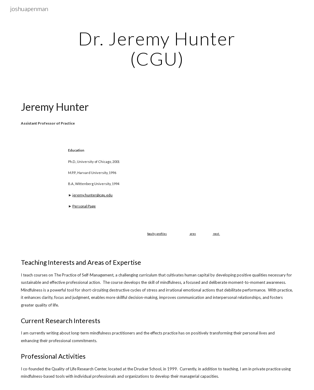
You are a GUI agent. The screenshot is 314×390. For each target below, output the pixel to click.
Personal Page (84, 206)
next (216, 233)
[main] (157, 48)
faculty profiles (157, 233)
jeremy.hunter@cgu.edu (92, 195)
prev (192, 233)
